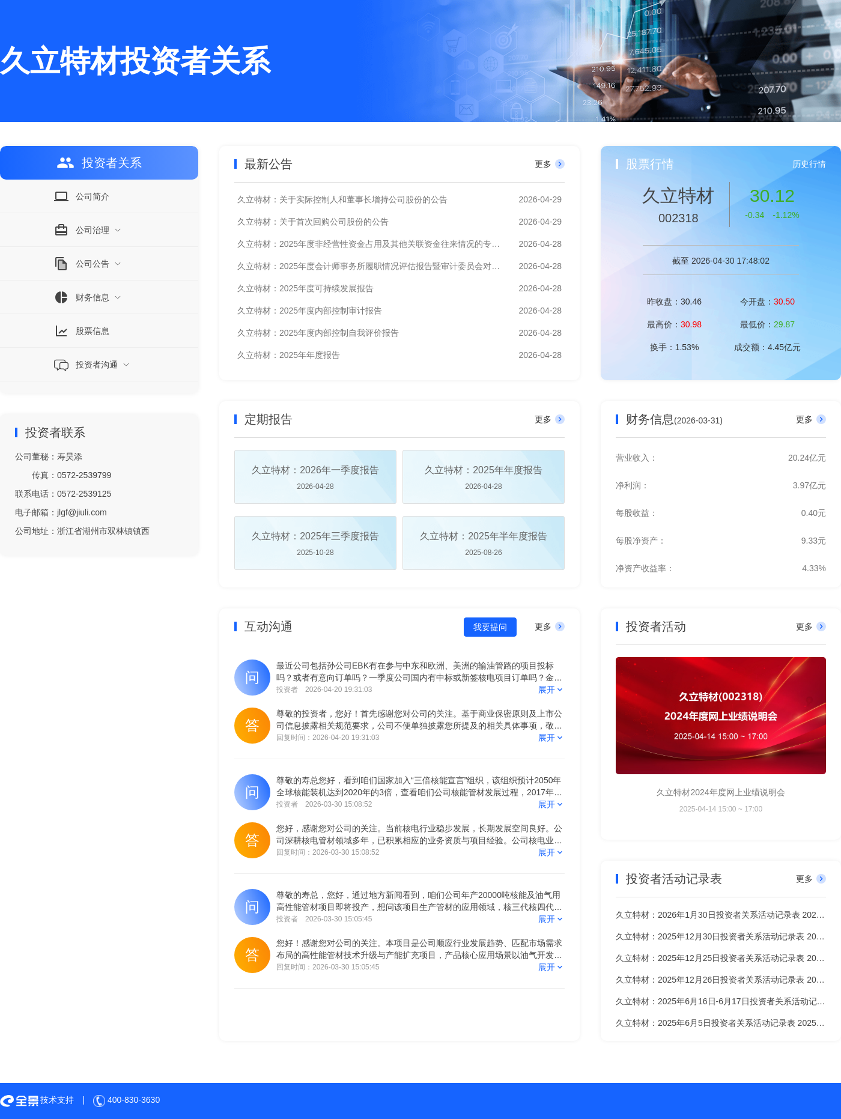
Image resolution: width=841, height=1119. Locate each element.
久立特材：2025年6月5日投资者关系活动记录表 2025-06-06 (721, 1023)
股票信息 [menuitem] (81, 331)
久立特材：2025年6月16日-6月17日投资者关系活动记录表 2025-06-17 (721, 1001)
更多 (550, 164)
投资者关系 (99, 163)
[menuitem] (99, 230)
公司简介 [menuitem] (81, 196)
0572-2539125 (84, 494)
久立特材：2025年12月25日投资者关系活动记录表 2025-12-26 (721, 958)
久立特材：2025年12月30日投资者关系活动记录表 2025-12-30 (721, 936)
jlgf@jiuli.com (82, 512)
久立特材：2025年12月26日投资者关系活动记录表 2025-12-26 (721, 979)
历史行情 (809, 164)
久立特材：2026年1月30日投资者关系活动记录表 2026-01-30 (721, 915)
